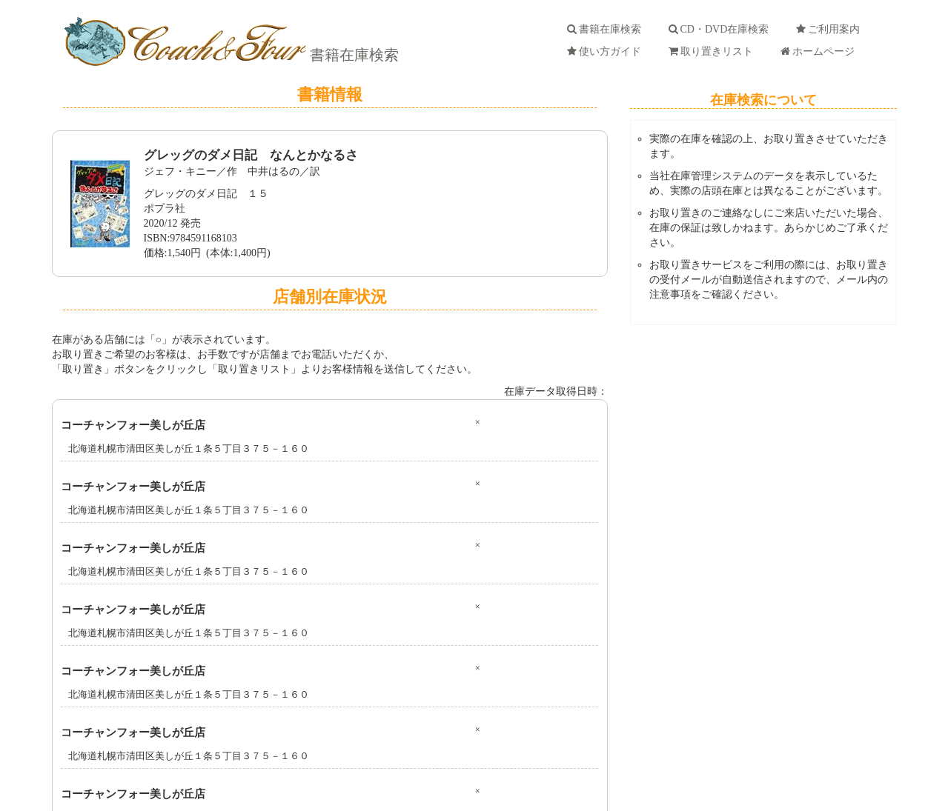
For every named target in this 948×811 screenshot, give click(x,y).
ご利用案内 (830, 29)
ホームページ (820, 51)
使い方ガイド (606, 51)
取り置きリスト (713, 51)
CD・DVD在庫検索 (722, 29)
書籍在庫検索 (352, 55)
